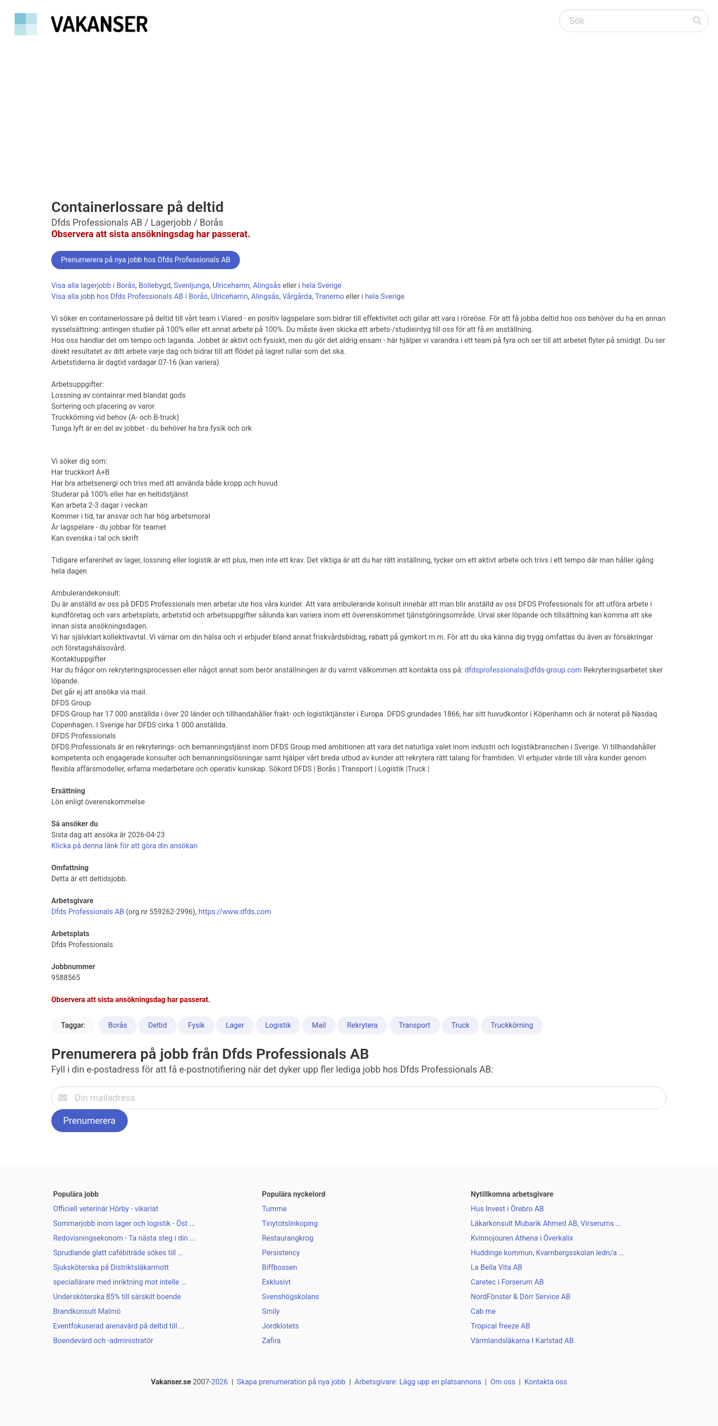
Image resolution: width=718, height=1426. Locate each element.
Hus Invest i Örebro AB (507, 1208)
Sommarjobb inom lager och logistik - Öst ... (124, 1223)
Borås (117, 1025)
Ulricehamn (231, 285)
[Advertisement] (359, 108)
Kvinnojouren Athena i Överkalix (522, 1238)
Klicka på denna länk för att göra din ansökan (124, 845)
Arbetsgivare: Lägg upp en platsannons (417, 1381)
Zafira (271, 1340)
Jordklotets (280, 1326)
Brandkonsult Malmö (87, 1311)
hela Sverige (321, 285)
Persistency (281, 1252)
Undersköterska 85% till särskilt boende (117, 1296)
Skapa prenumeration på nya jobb (291, 1381)
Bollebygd (155, 285)
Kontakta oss (545, 1381)
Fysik (196, 1025)
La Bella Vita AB (496, 1267)
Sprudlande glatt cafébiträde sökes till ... (118, 1252)
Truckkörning (511, 1025)
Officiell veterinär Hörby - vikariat (105, 1208)
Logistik (278, 1025)
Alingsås (267, 285)
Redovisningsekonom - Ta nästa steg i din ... (124, 1238)
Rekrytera (362, 1025)
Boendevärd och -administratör (103, 1340)
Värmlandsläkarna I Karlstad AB (522, 1340)
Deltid (157, 1025)
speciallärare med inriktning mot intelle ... (120, 1282)
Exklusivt (276, 1282)
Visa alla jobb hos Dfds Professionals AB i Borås (129, 296)
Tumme (274, 1208)
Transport (414, 1025)
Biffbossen (279, 1267)
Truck (460, 1025)
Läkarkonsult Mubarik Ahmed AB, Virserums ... (546, 1223)
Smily (271, 1311)
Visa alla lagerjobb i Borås (93, 285)
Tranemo (329, 296)
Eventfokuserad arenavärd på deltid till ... (119, 1326)
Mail (319, 1025)
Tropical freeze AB (500, 1326)
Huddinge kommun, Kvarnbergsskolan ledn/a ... (548, 1252)
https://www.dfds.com (234, 911)
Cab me (483, 1311)
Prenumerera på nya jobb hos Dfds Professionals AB (145, 259)
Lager (235, 1025)
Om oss (503, 1381)
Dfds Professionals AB (87, 911)
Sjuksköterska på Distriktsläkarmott (111, 1267)
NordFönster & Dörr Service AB (521, 1296)
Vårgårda (297, 296)
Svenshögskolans (290, 1296)
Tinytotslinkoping (290, 1223)
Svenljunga (192, 285)
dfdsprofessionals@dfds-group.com (523, 670)
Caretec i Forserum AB (507, 1282)
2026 (220, 1381)
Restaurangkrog (287, 1238)
